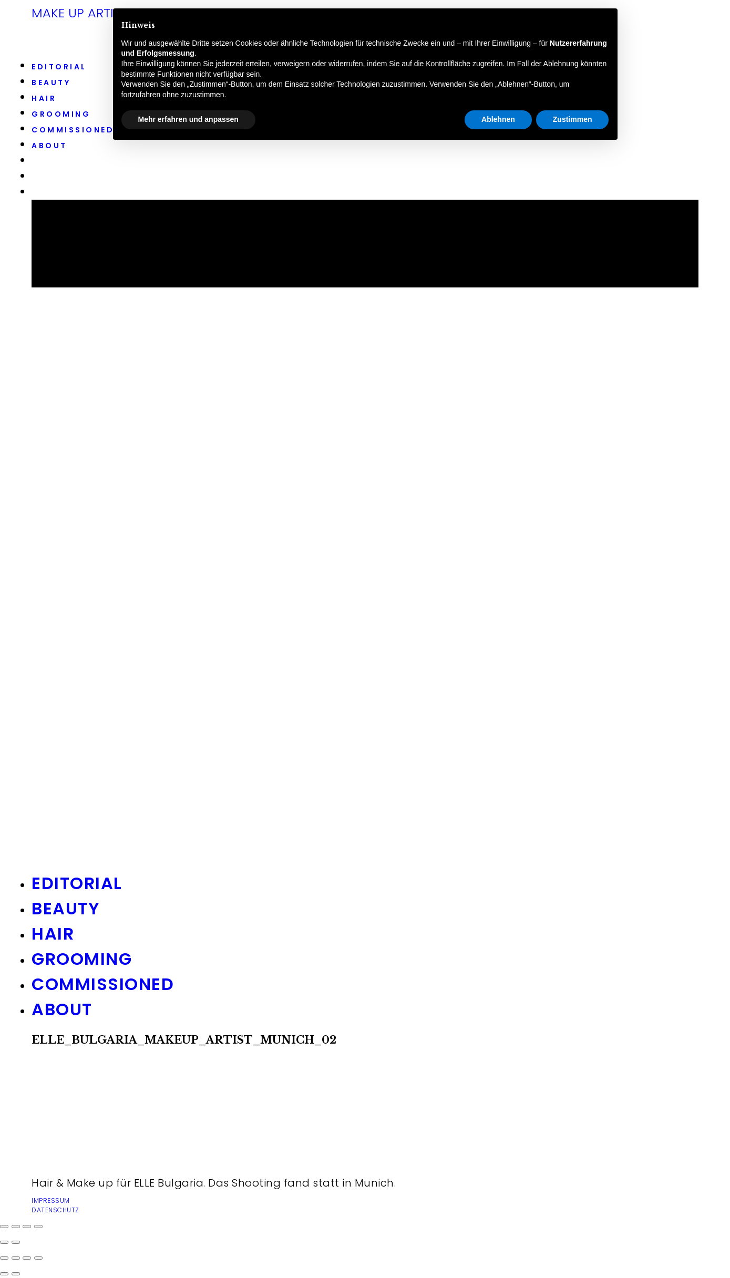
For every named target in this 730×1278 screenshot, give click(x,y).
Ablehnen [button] (498, 119)
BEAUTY (51, 82)
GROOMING (61, 114)
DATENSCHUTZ (55, 1209)
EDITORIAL (59, 66)
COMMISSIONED (73, 130)
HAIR (44, 98)
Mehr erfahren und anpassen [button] (188, 119)
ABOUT (49, 145)
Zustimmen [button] (572, 119)
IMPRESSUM (51, 1200)
